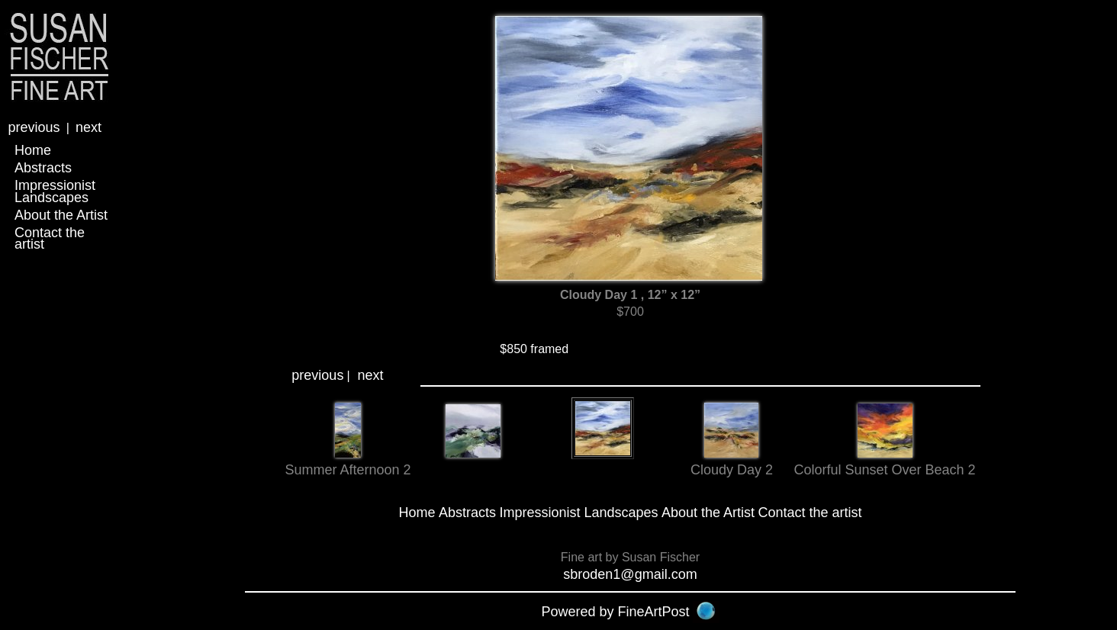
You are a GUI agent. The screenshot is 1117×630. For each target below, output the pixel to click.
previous (34, 127)
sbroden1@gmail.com (630, 574)
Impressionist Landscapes (54, 191)
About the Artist (61, 215)
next (88, 127)
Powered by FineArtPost (615, 611)
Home (32, 150)
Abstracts (43, 167)
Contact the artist (49, 238)
